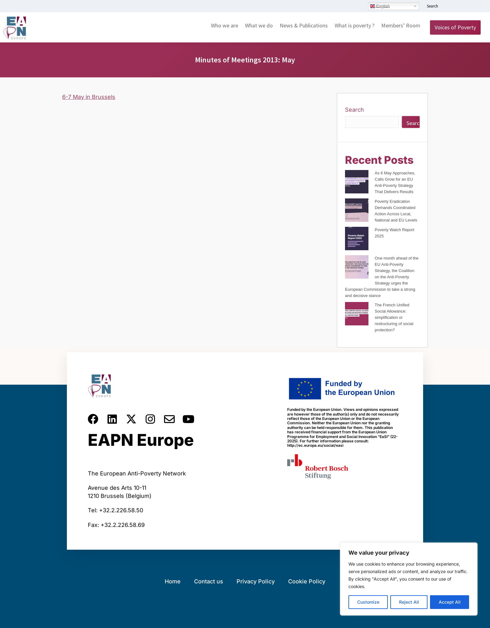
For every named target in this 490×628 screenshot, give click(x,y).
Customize (368, 602)
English (380, 5)
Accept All (450, 602)
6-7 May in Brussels (88, 97)
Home (173, 581)
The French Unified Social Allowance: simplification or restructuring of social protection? (394, 317)
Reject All (409, 602)
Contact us (208, 581)
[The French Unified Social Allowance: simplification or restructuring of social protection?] (356, 314)
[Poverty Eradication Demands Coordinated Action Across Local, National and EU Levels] (356, 211)
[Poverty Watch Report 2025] (356, 239)
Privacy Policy (256, 581)
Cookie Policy (306, 581)
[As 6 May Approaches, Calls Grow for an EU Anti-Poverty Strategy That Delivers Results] (356, 182)
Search (354, 109)
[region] (409, 579)
